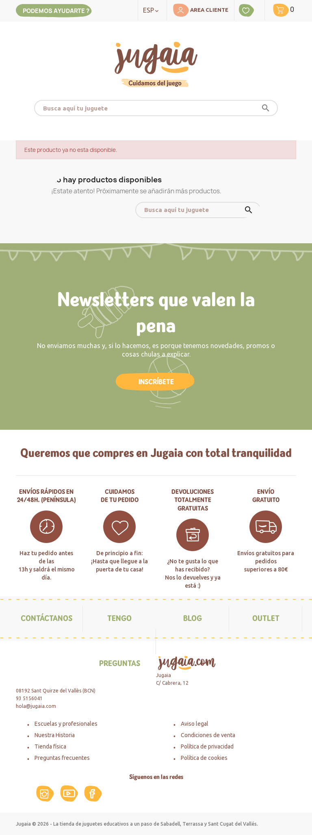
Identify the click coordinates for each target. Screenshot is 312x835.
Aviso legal (194, 723)
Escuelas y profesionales (66, 723)
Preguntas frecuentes (62, 758)
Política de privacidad (207, 746)
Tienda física (50, 746)
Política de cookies (204, 758)
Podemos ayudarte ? (56, 11)
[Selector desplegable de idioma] (152, 10)
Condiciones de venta (208, 735)
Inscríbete (156, 382)
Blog (192, 618)
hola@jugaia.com (36, 706)
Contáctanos (46, 618)
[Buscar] (156, 108)
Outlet (266, 618)
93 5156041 (29, 698)
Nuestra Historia (55, 735)
